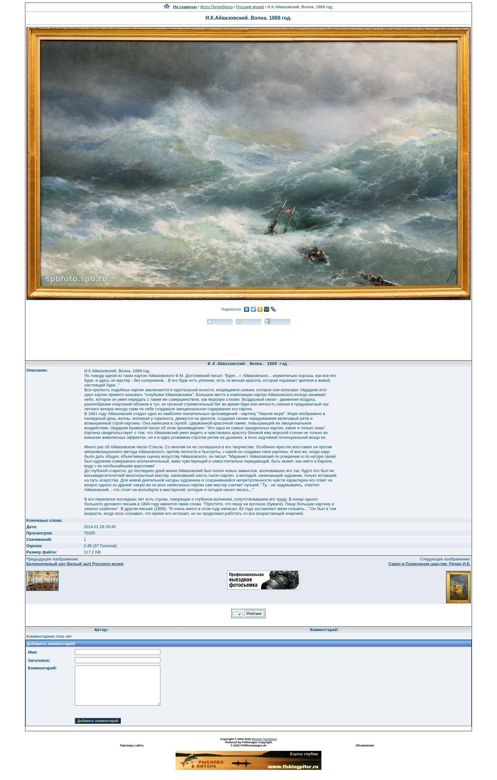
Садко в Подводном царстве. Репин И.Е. (429, 563)
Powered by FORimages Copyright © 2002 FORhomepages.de (248, 744)
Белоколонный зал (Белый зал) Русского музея (75, 563)
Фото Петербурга (216, 6)
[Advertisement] (248, 340)
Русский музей (250, 6)
